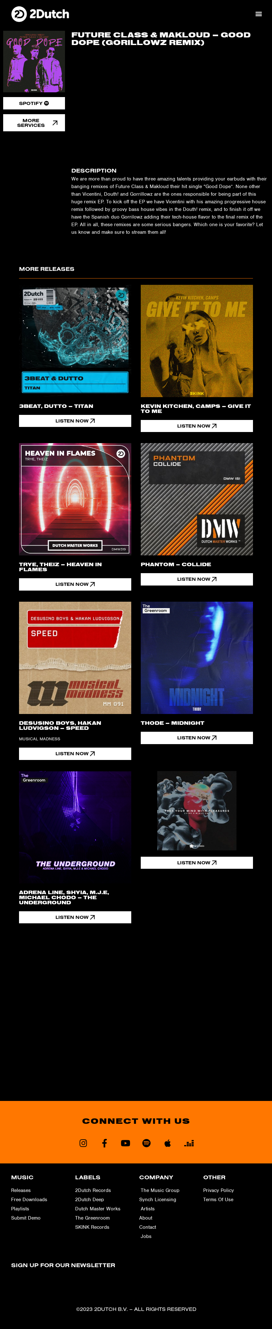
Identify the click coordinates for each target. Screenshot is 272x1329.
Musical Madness (39, 739)
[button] (259, 14)
